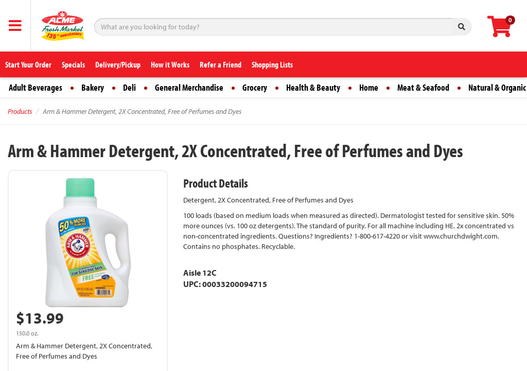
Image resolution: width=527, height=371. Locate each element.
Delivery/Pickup (117, 64)
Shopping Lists (272, 64)
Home (368, 87)
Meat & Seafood (423, 87)
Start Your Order (28, 64)
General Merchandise (189, 87)
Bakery (92, 87)
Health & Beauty (313, 87)
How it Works (170, 64)
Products (20, 111)
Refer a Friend (220, 64)
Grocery (254, 87)
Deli (129, 87)
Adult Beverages (35, 87)
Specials (73, 64)
